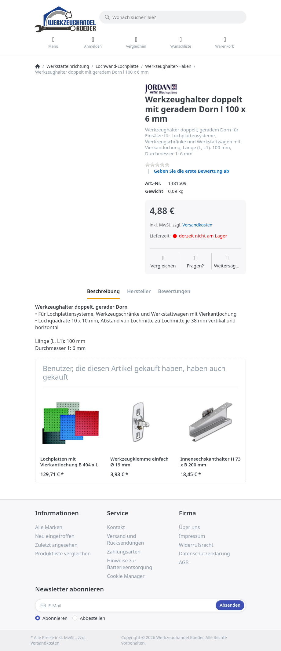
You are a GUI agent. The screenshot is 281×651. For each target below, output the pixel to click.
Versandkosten (197, 225)
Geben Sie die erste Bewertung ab (191, 171)
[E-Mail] (124, 605)
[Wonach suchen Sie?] (172, 17)
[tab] (103, 291)
